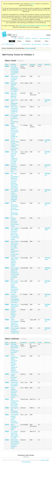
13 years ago (28, 48)
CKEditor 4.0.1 (47, 229)
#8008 (7, 374)
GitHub (32, 4)
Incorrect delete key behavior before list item (14, 168)
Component (23, 64)
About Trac (27, 38)
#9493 (7, 309)
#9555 (7, 328)
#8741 (7, 107)
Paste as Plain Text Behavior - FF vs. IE (14, 95)
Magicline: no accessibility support (15, 306)
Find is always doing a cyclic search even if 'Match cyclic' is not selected (15, 145)
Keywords (32, 64)
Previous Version (26, 44)
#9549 (7, 320)
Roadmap (28, 41)
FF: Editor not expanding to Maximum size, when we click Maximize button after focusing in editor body (15, 181)
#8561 (7, 414)
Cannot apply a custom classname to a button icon (15, 330)
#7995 (7, 356)
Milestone (47, 64)
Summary (13, 64)
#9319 (7, 173)
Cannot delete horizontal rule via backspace (14, 377)
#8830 (7, 431)
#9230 (7, 152)
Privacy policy (26, 462)
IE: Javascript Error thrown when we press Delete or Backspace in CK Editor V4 (15, 209)
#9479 (7, 294)
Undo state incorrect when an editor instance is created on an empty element (14, 157)
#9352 (7, 218)
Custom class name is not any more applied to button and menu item (15, 298)
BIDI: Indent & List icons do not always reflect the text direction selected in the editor (15, 286)
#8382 (7, 408)
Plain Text (26, 457)
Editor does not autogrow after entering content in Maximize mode (15, 444)
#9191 (7, 115)
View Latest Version (36, 44)
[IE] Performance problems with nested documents (15, 403)
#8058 (7, 382)
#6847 (7, 76)
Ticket (6, 64)
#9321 (7, 190)
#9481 (7, 304)
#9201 (7, 125)
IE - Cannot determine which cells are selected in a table (14, 435)
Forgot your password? (44, 38)
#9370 (7, 268)
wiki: (2, 44)
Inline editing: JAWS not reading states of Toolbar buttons (15, 262)
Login (15, 38)
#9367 (7, 241)
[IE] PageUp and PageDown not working (14, 410)
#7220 (7, 83)
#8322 (7, 399)
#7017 (7, 344)
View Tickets (37, 41)
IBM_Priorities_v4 (10, 44)
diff (34, 48)
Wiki (12, 41)
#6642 (7, 66)
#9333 (7, 203)
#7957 (7, 100)
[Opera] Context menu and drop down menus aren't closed (15, 222)
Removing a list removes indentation (14, 384)
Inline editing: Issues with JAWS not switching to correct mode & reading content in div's (15, 273)
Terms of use (45, 460)
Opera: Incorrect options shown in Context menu (13, 313)
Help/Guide (20, 38)
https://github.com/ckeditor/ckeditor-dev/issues (33, 25)
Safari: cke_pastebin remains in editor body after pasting (15, 323)
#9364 (7, 228)
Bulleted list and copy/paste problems (14, 102)
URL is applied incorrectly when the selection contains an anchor (14, 392)
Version (40, 64)
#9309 (7, 165)
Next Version (46, 44)
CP (4, 44)
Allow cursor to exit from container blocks (14, 79)
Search (46, 41)
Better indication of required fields (14, 427)
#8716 (7, 424)
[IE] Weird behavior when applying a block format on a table (14, 87)
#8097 (7, 388)
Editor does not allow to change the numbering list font (14, 110)
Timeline (19, 41)
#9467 (7, 281)
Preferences (35, 38)
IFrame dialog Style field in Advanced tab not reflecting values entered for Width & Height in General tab (14, 364)
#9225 (7, 140)
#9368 (7, 258)
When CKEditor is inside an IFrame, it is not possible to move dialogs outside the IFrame (14, 131)
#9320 (7, 440)
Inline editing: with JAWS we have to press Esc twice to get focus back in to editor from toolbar (15, 233)
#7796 (7, 93)
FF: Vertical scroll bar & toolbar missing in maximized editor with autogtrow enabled (14, 195)
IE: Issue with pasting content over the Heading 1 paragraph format (14, 70)
